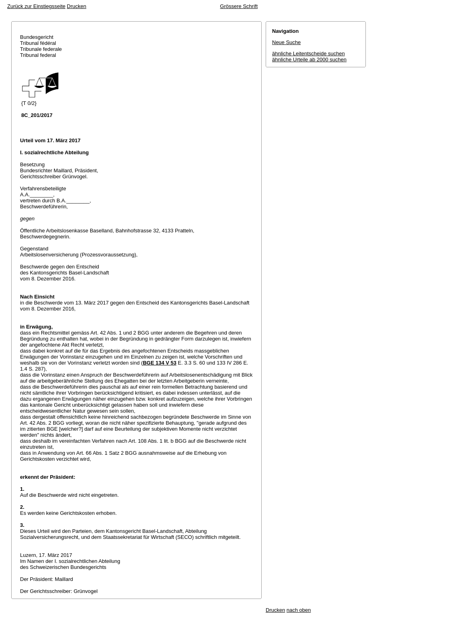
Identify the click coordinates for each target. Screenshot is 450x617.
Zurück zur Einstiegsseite (36, 6)
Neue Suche (286, 42)
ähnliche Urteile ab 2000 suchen (309, 59)
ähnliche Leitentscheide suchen (308, 53)
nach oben (299, 610)
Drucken (76, 6)
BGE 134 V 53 (159, 363)
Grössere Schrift (239, 6)
